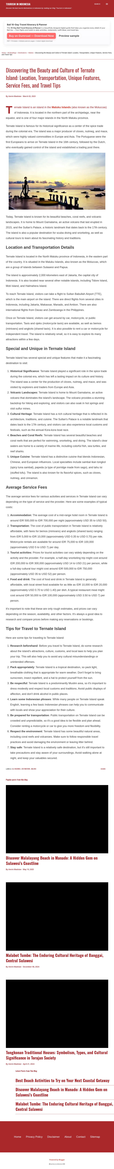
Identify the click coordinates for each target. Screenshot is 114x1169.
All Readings (16, 769)
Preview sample (69, 35)
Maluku (33, 769)
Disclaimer (53, 1136)
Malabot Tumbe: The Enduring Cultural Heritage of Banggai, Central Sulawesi (54, 957)
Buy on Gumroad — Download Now (31, 35)
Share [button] (103, 769)
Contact (80, 1136)
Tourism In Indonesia (18, 4)
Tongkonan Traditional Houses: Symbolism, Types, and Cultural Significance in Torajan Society (57, 1055)
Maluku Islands (61, 107)
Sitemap (95, 1136)
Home (17, 1136)
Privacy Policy (34, 1136)
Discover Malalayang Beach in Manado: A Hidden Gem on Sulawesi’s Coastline (52, 860)
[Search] (97, 4)
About (68, 1136)
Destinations (26, 769)
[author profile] (15, 96)
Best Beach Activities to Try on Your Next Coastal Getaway (62, 1080)
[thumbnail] (57, 819)
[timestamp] (29, 96)
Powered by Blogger (57, 1160)
